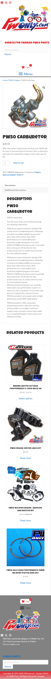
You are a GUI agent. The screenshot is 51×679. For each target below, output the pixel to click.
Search (7, 54)
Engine (17, 80)
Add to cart (18, 163)
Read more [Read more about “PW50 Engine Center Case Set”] (25, 458)
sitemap (40, 676)
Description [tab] (10, 185)
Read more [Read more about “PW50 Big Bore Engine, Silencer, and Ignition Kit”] (25, 520)
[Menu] (26, 73)
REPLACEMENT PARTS (13, 175)
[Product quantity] (6, 163)
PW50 (11, 80)
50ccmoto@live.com (11, 644)
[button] (2, 2)
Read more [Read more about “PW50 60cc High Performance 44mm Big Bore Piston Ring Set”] (25, 583)
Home (5, 80)
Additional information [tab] (15, 190)
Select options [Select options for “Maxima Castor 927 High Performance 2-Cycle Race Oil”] (25, 398)
